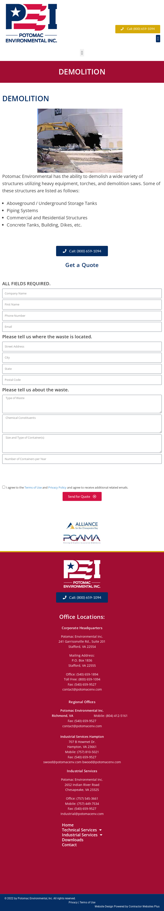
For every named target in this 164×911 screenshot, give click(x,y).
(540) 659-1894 (87, 674)
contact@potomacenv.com (82, 689)
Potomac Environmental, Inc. (35, 898)
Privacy (73, 902)
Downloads (72, 839)
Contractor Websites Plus (144, 906)
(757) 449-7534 (88, 803)
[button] (158, 38)
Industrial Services (82, 834)
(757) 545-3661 (87, 798)
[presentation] (36, 474)
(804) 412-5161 (117, 716)
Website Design (104, 906)
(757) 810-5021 (88, 752)
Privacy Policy (57, 487)
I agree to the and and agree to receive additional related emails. (67, 487)
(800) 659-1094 (89, 679)
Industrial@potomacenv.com (82, 814)
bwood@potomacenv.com (101, 762)
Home (68, 824)
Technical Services (82, 829)
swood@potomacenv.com (62, 762)
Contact (69, 844)
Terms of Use (33, 487)
